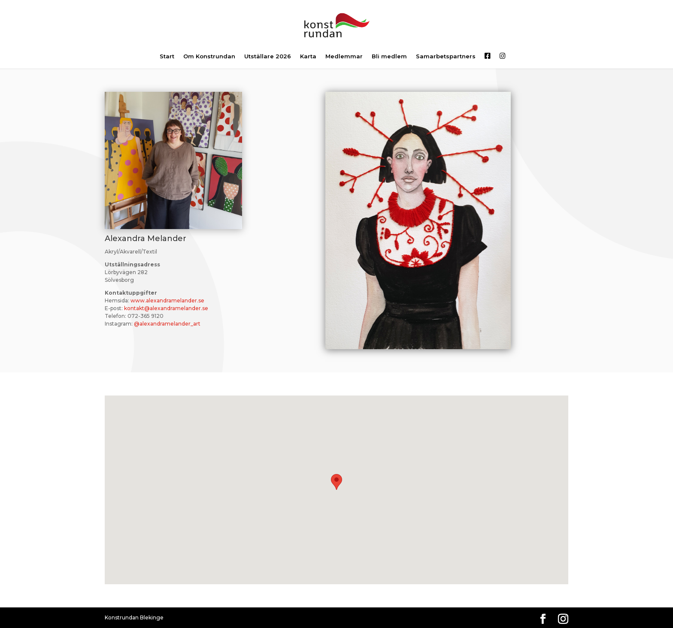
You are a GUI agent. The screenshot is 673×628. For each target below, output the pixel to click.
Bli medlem (389, 57)
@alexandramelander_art (167, 323)
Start (167, 57)
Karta (308, 57)
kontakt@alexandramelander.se (166, 308)
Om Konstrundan (209, 57)
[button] (336, 482)
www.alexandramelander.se (167, 300)
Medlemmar (344, 57)
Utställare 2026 (267, 57)
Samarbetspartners (446, 57)
